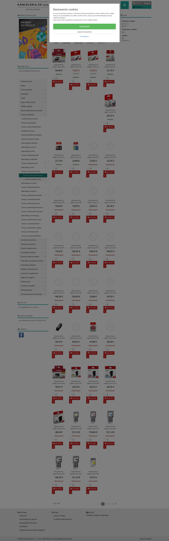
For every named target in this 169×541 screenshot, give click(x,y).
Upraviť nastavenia (84, 32)
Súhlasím (84, 26)
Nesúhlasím (84, 36)
